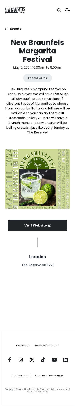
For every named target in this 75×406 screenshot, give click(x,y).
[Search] (59, 10)
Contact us (23, 345)
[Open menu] (68, 10)
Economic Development (49, 375)
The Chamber (19, 375)
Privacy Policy (41, 391)
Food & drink (37, 78)
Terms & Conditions (47, 345)
